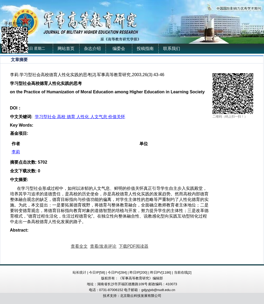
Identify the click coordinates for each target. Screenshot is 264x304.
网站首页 (66, 48)
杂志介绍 (92, 48)
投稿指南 (145, 48)
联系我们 (171, 48)
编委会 (118, 48)
